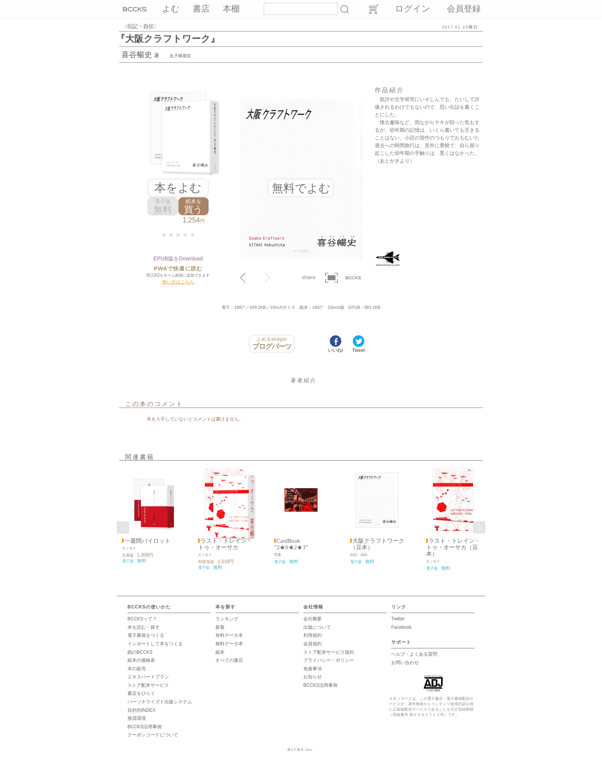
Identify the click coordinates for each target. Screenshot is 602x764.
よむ (171, 8)
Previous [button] (123, 527)
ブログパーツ (271, 343)
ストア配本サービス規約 (328, 652)
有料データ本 (229, 635)
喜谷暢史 (136, 54)
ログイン (412, 8)
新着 (220, 627)
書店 (201, 8)
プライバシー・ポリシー (328, 660)
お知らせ (312, 676)
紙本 (220, 652)
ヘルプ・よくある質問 (414, 654)
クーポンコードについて (152, 734)
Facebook (401, 627)
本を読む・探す (143, 627)
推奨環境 (136, 718)
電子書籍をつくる (145, 635)
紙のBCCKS (139, 652)
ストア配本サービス (148, 685)
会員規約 (312, 643)
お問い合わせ (405, 662)
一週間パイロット (147, 541)
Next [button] (479, 527)
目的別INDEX (141, 710)
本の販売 (136, 668)
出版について (317, 627)
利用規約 (312, 635)
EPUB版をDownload (178, 258)
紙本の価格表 (141, 660)
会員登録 (464, 8)
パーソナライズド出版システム (159, 701)
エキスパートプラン (148, 676)
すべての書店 (229, 660)
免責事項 (312, 668)
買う (193, 206)
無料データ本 (229, 643)
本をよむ (178, 187)
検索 (344, 9)
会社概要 (312, 618)
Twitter (398, 618)
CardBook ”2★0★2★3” (291, 544)
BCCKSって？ (142, 618)
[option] (149, 516)
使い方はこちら (178, 282)
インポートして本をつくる (155, 643)
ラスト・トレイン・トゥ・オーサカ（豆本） (453, 547)
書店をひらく (141, 693)
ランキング (226, 618)
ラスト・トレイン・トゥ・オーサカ (225, 544)
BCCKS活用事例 (144, 726)
